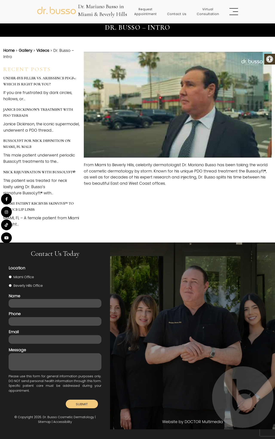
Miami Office (24, 277)
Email (14, 331)
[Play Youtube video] (178, 105)
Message (17, 349)
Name (14, 295)
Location (17, 268)
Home (9, 50)
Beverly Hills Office (28, 285)
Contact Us (176, 14)
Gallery (25, 50)
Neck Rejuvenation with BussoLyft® (39, 172)
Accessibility (62, 421)
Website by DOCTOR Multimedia (192, 422)
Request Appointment (145, 11)
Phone (15, 313)
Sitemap (44, 421)
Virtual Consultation (208, 11)
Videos (42, 50)
